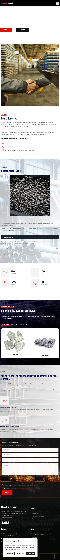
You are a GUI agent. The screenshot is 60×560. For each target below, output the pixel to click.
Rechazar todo (20, 553)
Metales (30, 248)
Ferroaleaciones (30, 237)
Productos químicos (30, 254)
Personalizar (10, 553)
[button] (2, 343)
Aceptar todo (30, 553)
